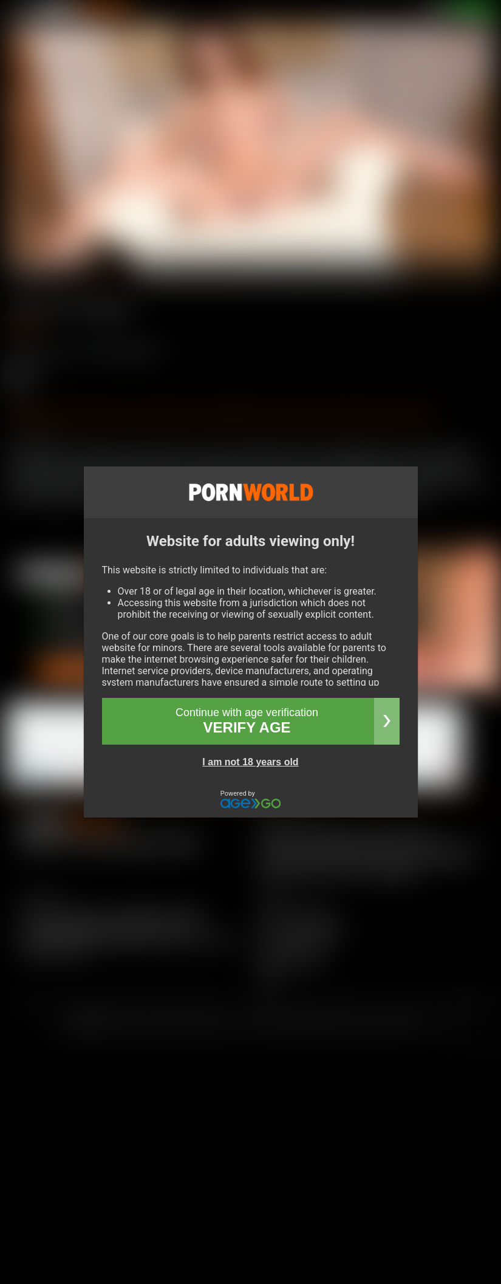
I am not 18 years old (250, 762)
